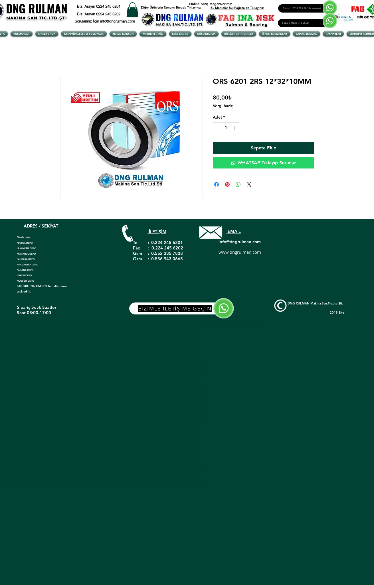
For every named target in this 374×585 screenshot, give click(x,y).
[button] (132, 9)
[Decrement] (217, 128)
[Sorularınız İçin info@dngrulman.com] (105, 21)
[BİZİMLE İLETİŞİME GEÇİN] (181, 308)
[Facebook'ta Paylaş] (216, 184)
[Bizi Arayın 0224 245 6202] (106, 14)
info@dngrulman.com (240, 241)
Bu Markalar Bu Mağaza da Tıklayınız (237, 8)
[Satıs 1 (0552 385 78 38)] (302, 8)
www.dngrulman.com (240, 252)
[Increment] (234, 128)
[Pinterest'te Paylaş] (227, 184)
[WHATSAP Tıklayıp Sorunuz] (263, 162)
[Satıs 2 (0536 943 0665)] (302, 23)
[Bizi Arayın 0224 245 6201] (112, 6)
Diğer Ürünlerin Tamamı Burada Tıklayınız (171, 7)
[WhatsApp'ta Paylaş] (238, 184)
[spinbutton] (226, 128)
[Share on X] (249, 184)
